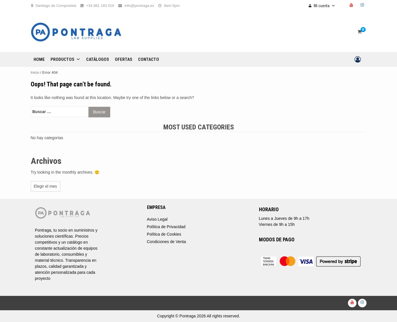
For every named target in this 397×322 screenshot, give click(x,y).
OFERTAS (123, 59)
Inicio (35, 72)
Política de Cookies (164, 234)
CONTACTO (148, 59)
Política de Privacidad (166, 226)
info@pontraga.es (139, 5)
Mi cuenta (324, 6)
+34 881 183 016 (100, 5)
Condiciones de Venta (166, 241)
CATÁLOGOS (97, 59)
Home (39, 59)
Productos (65, 59)
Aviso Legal (157, 219)
